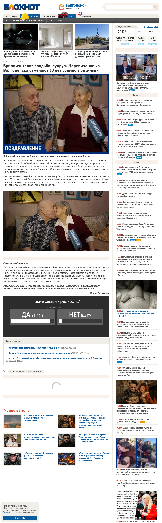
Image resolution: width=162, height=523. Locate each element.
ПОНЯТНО (20, 518)
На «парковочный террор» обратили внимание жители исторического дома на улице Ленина (136, 237)
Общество (7, 61)
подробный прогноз (151, 27)
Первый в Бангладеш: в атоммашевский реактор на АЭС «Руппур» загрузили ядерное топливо (136, 335)
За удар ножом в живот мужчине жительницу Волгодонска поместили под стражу (135, 430)
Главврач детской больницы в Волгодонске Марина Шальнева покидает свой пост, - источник (136, 248)
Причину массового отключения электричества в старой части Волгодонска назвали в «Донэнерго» (134, 102)
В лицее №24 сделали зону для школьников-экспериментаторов (40, 353)
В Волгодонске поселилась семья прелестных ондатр (34, 347)
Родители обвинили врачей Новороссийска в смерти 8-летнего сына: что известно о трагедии (135, 472)
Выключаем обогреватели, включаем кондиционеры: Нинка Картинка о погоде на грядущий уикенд (136, 154)
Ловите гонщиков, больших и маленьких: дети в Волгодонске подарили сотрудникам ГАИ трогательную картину (136, 169)
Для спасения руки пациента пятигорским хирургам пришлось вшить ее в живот (135, 313)
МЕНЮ (14, 16)
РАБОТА (29, 16)
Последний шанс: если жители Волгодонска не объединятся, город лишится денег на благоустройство (133, 324)
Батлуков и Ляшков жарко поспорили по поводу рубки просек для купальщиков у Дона (136, 272)
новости (11, 371)
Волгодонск (20, 371)
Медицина (85, 16)
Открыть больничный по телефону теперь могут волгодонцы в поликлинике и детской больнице (55, 358)
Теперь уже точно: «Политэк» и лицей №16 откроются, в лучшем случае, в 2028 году (136, 483)
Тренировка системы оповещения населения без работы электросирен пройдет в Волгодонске (134, 132)
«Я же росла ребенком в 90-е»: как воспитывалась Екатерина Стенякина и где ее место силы (134, 204)
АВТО (66, 16)
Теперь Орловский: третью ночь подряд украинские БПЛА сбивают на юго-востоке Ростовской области (136, 143)
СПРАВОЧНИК (49, 16)
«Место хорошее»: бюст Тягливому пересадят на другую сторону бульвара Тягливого (135, 226)
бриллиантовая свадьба (34, 371)
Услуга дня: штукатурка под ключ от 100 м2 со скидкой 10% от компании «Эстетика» (135, 122)
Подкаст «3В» (55, 20)
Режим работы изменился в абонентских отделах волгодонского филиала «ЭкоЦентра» (133, 215)
